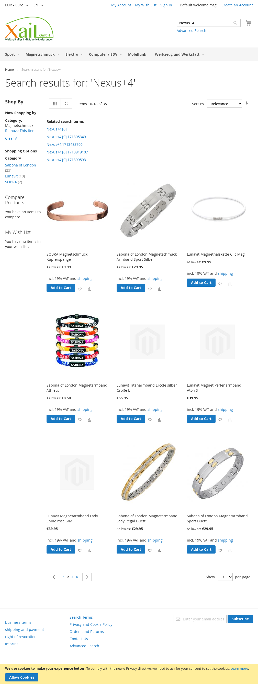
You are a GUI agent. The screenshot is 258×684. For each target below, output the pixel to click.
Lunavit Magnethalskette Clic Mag (216, 254)
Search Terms (81, 617)
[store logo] (29, 29)
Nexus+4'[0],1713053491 (67, 136)
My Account (121, 5)
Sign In (166, 5)
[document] (129, 674)
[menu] (129, 54)
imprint (11, 643)
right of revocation (21, 636)
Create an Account (237, 5)
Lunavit (15, 176)
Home (9, 69)
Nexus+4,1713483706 (65, 144)
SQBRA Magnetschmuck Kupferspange (67, 257)
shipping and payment (24, 629)
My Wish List (145, 5)
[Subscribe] (240, 619)
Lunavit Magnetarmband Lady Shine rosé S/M (72, 518)
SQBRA (13, 181)
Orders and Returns (87, 631)
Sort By (198, 103)
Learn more (239, 668)
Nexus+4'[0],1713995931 (67, 159)
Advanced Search (191, 30)
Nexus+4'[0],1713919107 (67, 152)
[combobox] (209, 23)
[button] (17, 5)
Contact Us (79, 638)
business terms (18, 622)
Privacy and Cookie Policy (91, 624)
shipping (85, 278)
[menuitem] (11, 54)
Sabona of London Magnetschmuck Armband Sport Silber (147, 257)
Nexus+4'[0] (57, 129)
